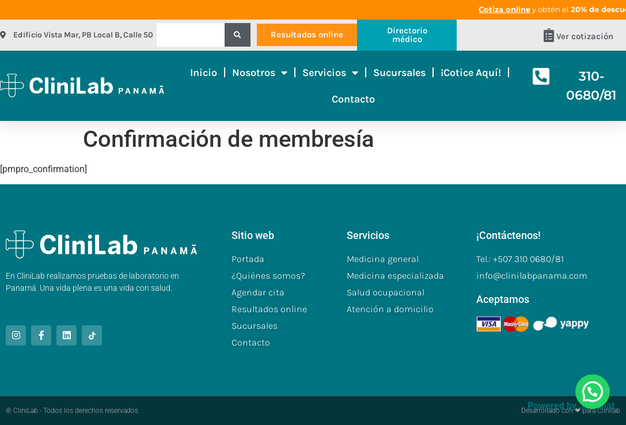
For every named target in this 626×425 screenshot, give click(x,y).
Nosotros (259, 73)
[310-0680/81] (541, 76)
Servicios (330, 73)
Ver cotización (584, 36)
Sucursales (399, 72)
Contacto (353, 99)
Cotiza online (534, 9)
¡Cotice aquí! (471, 72)
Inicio (203, 72)
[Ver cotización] (549, 35)
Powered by (571, 405)
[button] (592, 391)
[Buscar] (238, 35)
